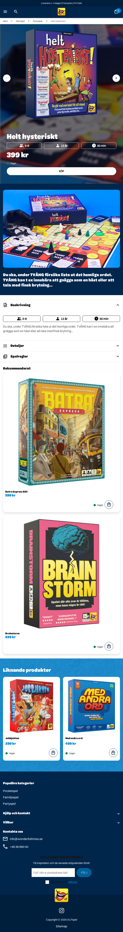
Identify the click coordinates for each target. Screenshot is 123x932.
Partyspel (38, 21)
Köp (61, 171)
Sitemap (61, 926)
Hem (5, 21)
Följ (84, 872)
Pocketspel (10, 791)
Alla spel (20, 21)
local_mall (109, 504)
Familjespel (11, 797)
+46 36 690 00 (19, 847)
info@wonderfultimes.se (26, 839)
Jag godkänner (59, 882)
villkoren (73, 882)
